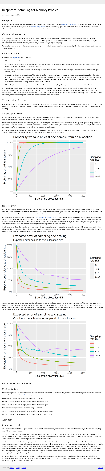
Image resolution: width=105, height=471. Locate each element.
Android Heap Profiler (38, 27)
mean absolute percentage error (45, 217)
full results (27, 395)
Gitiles (12, 468)
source (100, 468)
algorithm (16, 58)
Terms (24, 468)
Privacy (18, 468)
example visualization (68, 24)
